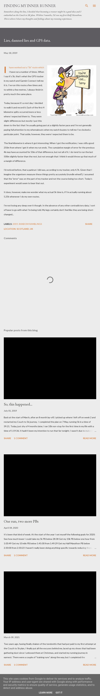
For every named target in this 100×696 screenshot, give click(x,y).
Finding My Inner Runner (30, 5)
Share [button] (88, 224)
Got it (59, 692)
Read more (89, 438)
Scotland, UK (25, 228)
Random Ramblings (30, 224)
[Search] (87, 6)
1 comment (21, 438)
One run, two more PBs (21, 521)
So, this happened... (18, 404)
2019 (15, 224)
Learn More (45, 692)
